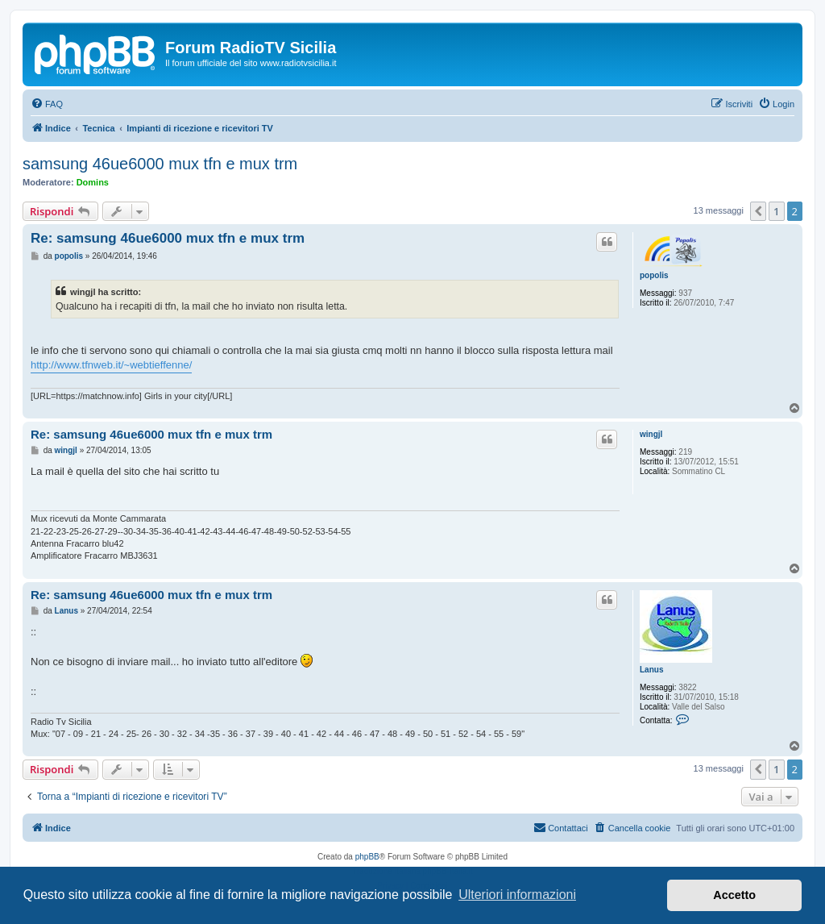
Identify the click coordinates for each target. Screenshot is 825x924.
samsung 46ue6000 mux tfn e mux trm (160, 164)
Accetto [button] (734, 895)
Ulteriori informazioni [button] (517, 894)
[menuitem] (47, 104)
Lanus (651, 669)
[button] (758, 211)
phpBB (367, 856)
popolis (654, 275)
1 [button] (776, 211)
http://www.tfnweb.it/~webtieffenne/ (111, 365)
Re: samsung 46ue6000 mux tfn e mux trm (168, 238)
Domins (93, 182)
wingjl (651, 434)
